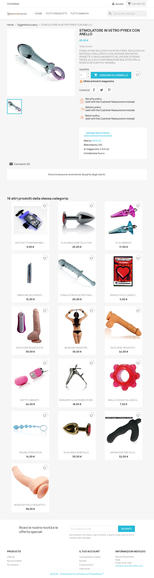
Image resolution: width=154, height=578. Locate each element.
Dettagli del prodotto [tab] (98, 132)
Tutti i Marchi (79, 13)
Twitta (102, 90)
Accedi (82, 560)
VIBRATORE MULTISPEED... (30, 295)
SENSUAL (96, 140)
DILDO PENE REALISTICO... (123, 347)
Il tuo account (89, 551)
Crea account (86, 564)
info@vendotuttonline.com (129, 565)
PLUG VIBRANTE (124, 242)
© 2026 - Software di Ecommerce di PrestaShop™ (77, 574)
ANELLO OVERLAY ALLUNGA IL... (123, 400)
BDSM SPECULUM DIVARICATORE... (77, 400)
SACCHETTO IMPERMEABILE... (30, 242)
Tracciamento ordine (90, 556)
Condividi (94, 90)
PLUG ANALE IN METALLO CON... (77, 242)
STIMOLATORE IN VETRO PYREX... (77, 295)
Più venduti (12, 564)
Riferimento (91, 144)
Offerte (11, 556)
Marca (87, 140)
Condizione (90, 153)
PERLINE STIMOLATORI (30, 452)
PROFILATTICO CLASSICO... (123, 295)
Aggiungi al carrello (111, 75)
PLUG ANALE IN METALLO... (77, 452)
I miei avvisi (84, 568)
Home (38, 13)
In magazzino (91, 149)
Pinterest (109, 90)
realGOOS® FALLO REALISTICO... (30, 504)
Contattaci (13, 3)
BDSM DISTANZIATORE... (77, 347)
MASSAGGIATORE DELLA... (123, 452)
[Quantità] (82, 75)
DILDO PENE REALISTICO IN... (30, 347)
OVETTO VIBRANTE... (30, 400)
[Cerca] (127, 14)
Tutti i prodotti (56, 13)
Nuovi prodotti (14, 560)
